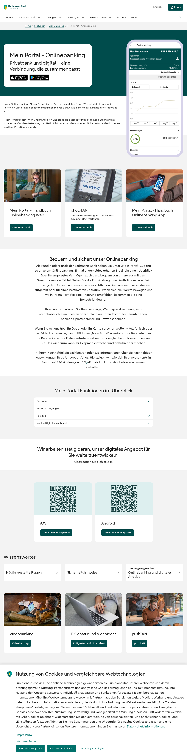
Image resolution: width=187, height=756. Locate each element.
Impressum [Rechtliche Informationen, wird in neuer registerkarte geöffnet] (24, 735)
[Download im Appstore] (56, 532)
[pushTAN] (139, 643)
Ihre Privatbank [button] (29, 17)
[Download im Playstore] (117, 532)
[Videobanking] (20, 643)
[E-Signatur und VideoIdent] (89, 643)
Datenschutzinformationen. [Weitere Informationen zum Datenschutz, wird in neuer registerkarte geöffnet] (146, 726)
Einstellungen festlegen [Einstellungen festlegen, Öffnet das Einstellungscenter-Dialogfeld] (92, 748)
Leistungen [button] (76, 17)
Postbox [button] (93, 416)
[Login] (175, 7)
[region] (93, 710)
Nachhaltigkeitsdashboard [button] (93, 423)
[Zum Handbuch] (21, 227)
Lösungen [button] (54, 17)
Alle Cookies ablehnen (61, 748)
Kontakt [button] (138, 17)
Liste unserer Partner (26, 741)
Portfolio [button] (93, 401)
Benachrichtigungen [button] (93, 408)
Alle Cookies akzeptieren (30, 748)
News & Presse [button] (101, 17)
